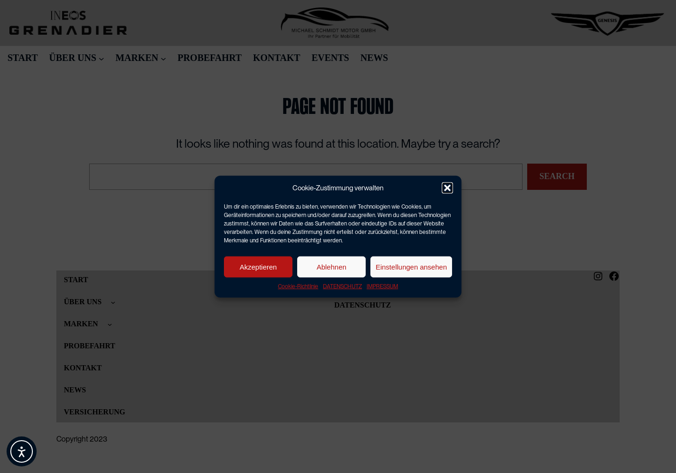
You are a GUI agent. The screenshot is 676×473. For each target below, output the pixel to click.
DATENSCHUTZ (342, 286)
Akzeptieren (258, 266)
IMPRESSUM (382, 286)
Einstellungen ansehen (411, 266)
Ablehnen (331, 266)
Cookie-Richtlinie (298, 286)
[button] (447, 188)
